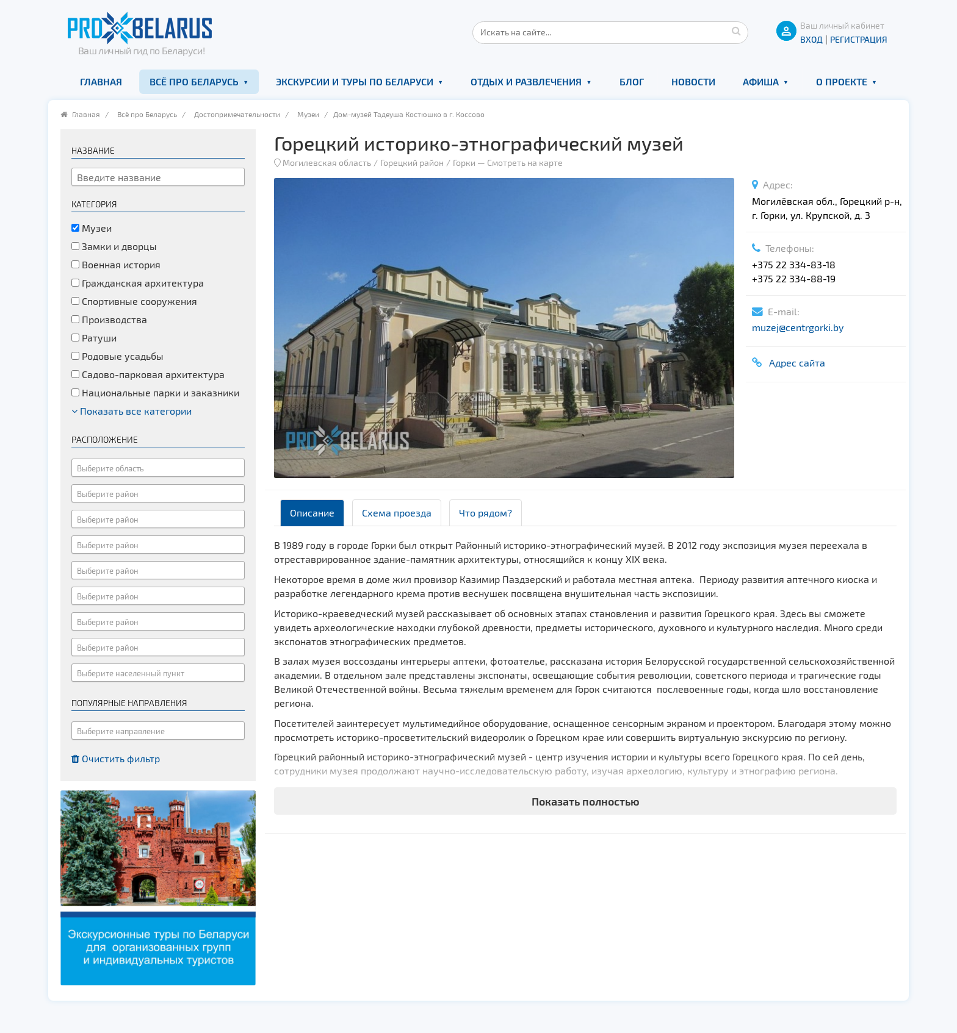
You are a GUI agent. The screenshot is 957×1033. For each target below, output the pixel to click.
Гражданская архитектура (137, 282)
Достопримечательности (237, 114)
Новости (693, 81)
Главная (101, 81)
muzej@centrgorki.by (797, 327)
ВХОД (811, 39)
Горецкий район (412, 162)
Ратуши (94, 337)
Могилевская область (327, 162)
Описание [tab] (312, 512)
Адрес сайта (794, 362)
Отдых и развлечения (526, 81)
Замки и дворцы (114, 246)
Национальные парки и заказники (155, 392)
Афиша (761, 81)
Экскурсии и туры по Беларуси (354, 81)
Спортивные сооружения (134, 301)
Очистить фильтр (115, 758)
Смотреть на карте (525, 162)
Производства (109, 319)
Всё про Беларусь (194, 81)
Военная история (116, 264)
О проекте (841, 81)
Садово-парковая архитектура (148, 374)
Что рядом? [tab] (485, 512)
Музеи (308, 114)
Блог (631, 81)
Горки (464, 162)
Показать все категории (131, 410)
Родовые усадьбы (117, 356)
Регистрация (858, 39)
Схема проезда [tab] (397, 512)
